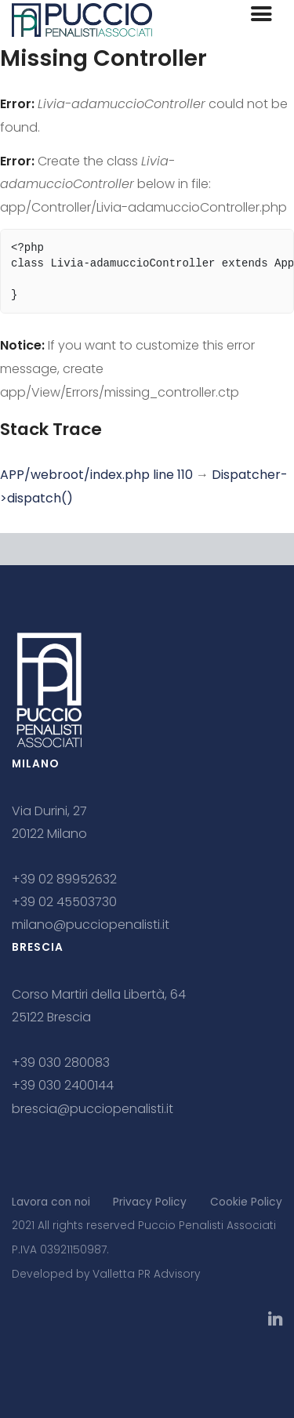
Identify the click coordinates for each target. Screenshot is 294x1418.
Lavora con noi (51, 1202)
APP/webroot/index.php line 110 (96, 475)
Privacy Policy (150, 1202)
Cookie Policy (246, 1202)
